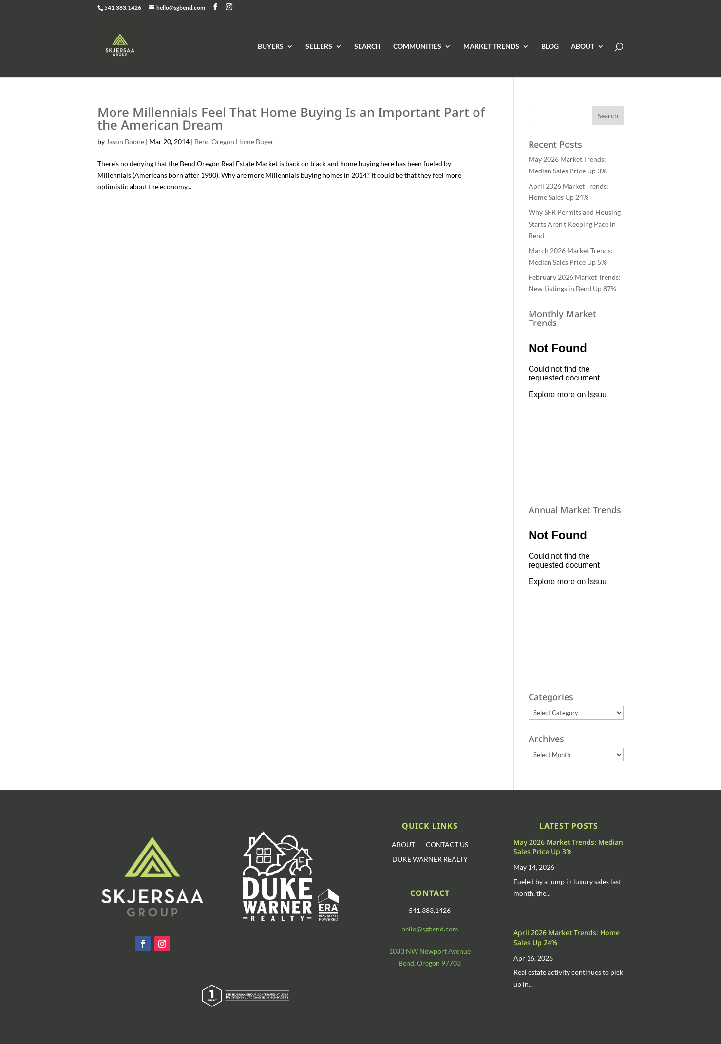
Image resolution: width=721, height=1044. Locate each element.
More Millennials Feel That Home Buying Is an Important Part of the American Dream (291, 118)
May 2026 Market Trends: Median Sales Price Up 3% (568, 846)
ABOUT (582, 46)
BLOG (550, 46)
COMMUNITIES (417, 46)
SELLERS (318, 46)
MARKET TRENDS (491, 46)
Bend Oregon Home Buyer (234, 141)
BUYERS (271, 46)
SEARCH (367, 46)
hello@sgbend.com (429, 929)
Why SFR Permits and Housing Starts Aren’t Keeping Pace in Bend (575, 224)
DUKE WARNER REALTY (430, 859)
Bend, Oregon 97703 (429, 963)
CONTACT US (447, 845)
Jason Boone (125, 141)
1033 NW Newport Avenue (430, 951)
